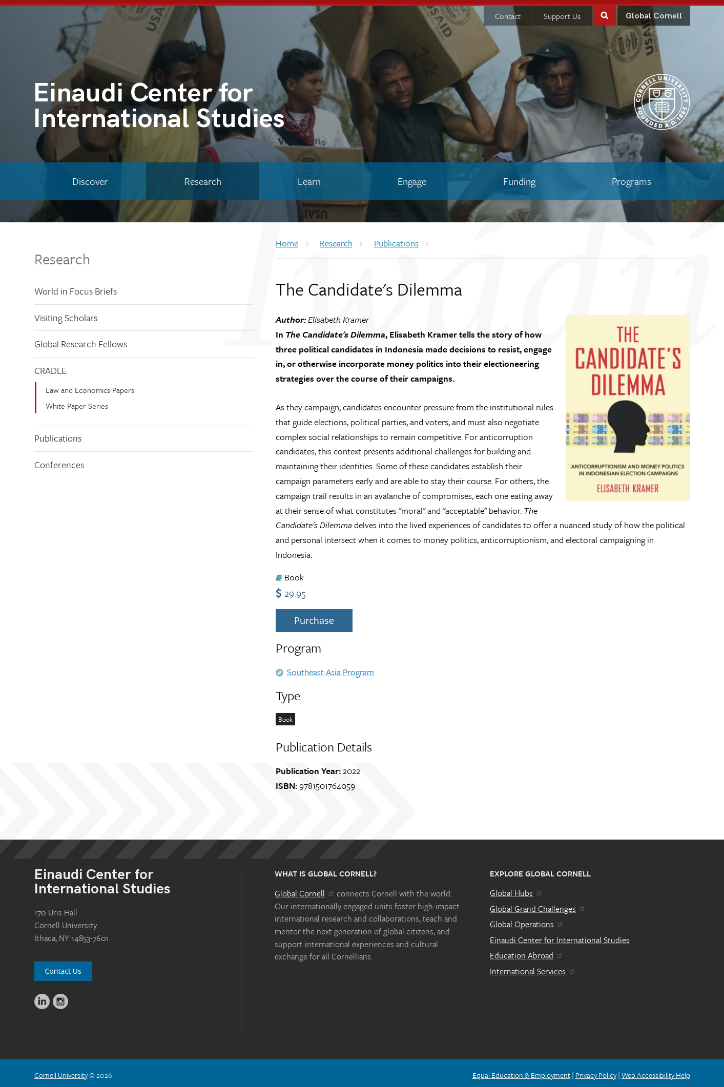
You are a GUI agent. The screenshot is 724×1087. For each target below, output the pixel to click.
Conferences (59, 461)
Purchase (314, 617)
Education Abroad (526, 952)
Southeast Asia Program (330, 668)
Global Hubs (516, 889)
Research (62, 255)
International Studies (197, 104)
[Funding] (519, 178)
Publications (57, 434)
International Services (532, 967)
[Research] (202, 178)
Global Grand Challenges (538, 905)
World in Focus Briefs (75, 287)
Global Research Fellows (80, 340)
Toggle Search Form (604, 11)
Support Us (562, 12)
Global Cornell (654, 12)
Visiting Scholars (65, 314)
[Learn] (309, 178)
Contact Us (63, 967)
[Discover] (90, 178)
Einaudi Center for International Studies (560, 936)
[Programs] (632, 178)
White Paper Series (77, 402)
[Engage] (412, 178)
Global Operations (527, 920)
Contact (508, 12)
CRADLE (50, 366)
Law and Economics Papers (90, 386)
